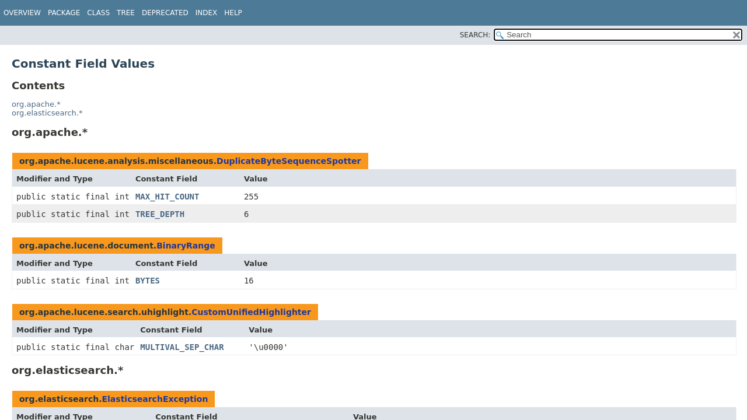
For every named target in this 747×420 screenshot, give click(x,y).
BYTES (147, 280)
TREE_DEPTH (159, 214)
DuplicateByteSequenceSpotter (289, 161)
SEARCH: (475, 35)
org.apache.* (36, 104)
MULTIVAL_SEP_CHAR (182, 347)
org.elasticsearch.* (47, 112)
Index (207, 13)
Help (233, 13)
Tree (126, 13)
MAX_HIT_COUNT (167, 196)
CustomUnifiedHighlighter (251, 312)
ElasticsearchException (155, 399)
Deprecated (165, 13)
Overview (22, 13)
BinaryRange (185, 245)
